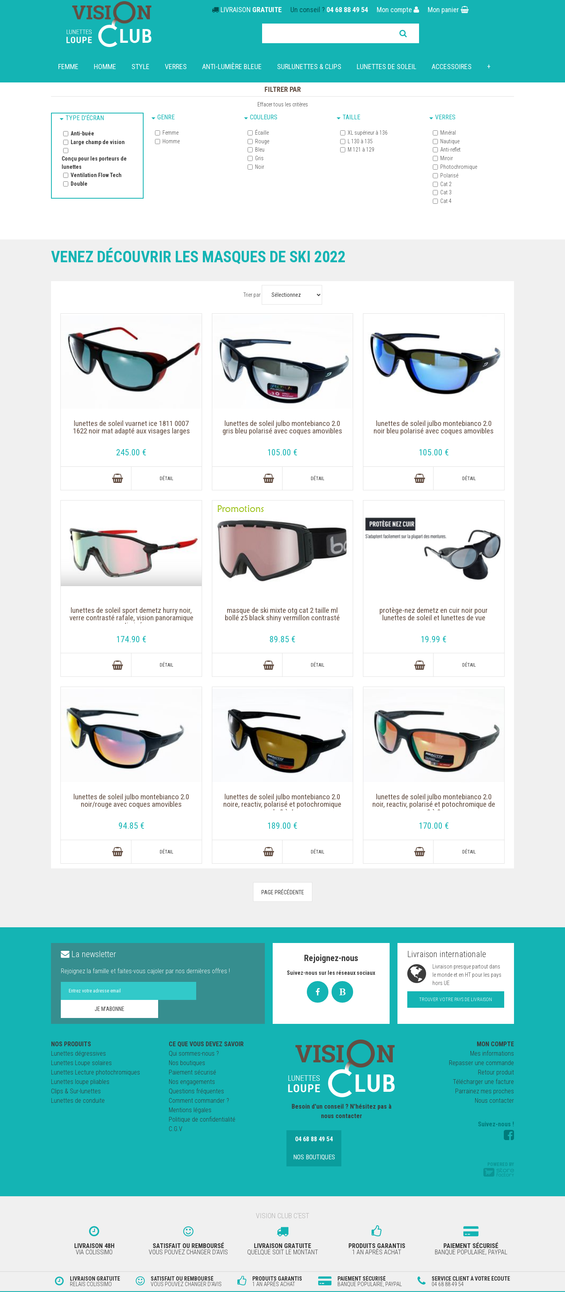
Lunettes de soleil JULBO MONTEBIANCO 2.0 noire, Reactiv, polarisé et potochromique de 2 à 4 (282, 807)
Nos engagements (192, 1082)
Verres (445, 117)
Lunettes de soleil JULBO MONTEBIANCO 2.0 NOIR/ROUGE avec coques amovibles (131, 807)
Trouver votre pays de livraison (455, 1000)
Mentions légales (190, 1111)
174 (131, 639)
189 (282, 826)
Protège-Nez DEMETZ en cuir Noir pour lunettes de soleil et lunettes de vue (433, 615)
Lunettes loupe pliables (80, 1082)
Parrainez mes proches (484, 1092)
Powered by (498, 1169)
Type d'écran (85, 118)
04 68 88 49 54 (347, 9)
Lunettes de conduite (78, 1101)
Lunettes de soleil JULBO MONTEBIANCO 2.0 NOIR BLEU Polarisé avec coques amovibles (434, 433)
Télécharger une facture (483, 1082)
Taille (351, 117)
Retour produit (496, 1073)
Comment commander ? (199, 1101)
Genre (166, 117)
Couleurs (263, 117)
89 (282, 639)
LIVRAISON (251, 9)
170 (433, 826)
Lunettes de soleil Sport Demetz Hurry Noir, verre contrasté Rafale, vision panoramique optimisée (131, 620)
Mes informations (492, 1054)
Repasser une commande (481, 1063)
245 (131, 452)
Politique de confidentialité (202, 1120)
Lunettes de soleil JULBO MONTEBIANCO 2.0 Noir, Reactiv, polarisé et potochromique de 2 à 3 (434, 807)
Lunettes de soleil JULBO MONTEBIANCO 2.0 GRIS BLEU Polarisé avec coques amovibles (282, 433)
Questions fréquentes (196, 1092)
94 (131, 826)
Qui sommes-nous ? (194, 1054)
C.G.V (175, 1129)
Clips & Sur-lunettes (76, 1092)
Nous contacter (494, 1101)
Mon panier (448, 9)
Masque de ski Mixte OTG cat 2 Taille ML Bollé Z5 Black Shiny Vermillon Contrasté (282, 620)
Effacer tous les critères (282, 104)
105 (282, 452)
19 (433, 639)
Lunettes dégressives (78, 1054)
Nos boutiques (187, 1063)
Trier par (252, 295)
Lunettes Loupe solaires (81, 1063)
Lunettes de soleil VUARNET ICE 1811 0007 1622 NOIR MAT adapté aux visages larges (131, 433)
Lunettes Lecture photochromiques (95, 1073)
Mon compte (398, 9)
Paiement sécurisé (192, 1073)
